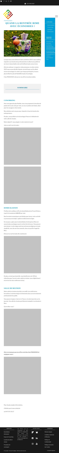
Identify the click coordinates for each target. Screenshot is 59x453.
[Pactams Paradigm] (8, 16)
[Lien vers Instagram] (8, 1)
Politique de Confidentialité (48, 441)
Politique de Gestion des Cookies (49, 446)
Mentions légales (48, 432)
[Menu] (56, 16)
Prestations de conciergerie (7, 446)
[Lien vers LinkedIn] (6, 1)
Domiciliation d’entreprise (7, 433)
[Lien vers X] (1, 1)
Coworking (50, 27)
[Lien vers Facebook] (4, 1)
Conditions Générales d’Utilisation (49, 436)
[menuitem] (56, 16)
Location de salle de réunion (8, 441)
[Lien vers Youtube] (11, 1)
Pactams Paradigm (12, 450)
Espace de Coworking (8, 437)
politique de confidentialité (22, 431)
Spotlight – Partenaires (50, 30)
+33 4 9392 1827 (30, 3)
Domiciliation (50, 25)
